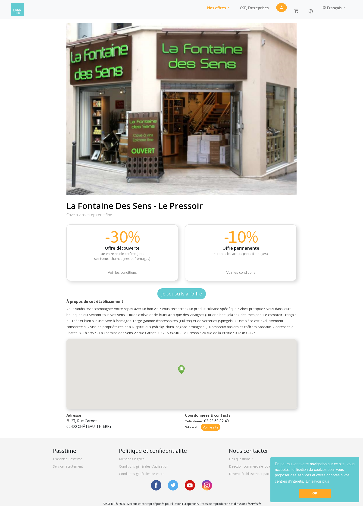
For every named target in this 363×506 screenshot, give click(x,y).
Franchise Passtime (67, 459)
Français (334, 7)
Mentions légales (131, 459)
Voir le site (210, 427)
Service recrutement (68, 466)
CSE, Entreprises (254, 7)
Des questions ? (241, 459)
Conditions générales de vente (141, 474)
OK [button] (314, 493)
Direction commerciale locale (251, 466)
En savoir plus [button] (317, 481)
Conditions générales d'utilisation (143, 466)
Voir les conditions (122, 272)
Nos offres (219, 7)
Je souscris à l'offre (181, 294)
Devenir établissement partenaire (254, 474)
